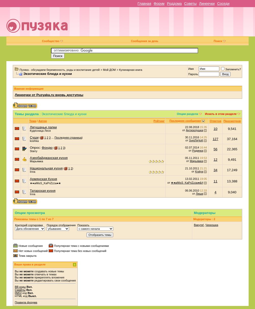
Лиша (199, 193)
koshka (34, 140)
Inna (32, 171)
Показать (83, 225)
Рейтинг (159, 121)
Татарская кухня (42, 191)
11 (216, 181)
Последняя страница (68, 137)
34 (216, 170)
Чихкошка (212, 224)
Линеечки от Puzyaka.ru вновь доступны (49, 95)
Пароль (193, 74)
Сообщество (52, 41)
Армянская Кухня (43, 179)
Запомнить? (231, 69)
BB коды (20, 286)
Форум (159, 4)
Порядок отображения (61, 225)
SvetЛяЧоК (196, 140)
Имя (191, 68)
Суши (34, 137)
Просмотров (232, 121)
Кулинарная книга (130, 69)
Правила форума (26, 302)
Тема (32, 121)
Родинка (197, 150)
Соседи (223, 4)
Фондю (47, 148)
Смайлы (20, 289)
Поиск (220, 41)
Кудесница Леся (40, 130)
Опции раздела (187, 113)
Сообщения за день (144, 41)
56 (216, 149)
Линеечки (207, 4)
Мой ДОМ (109, 69)
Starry (33, 151)
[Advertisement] (177, 23)
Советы (190, 4)
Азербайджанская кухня (49, 158)
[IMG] (18, 292)
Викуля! (199, 224)
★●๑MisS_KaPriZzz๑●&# (187, 182)
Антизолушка (194, 130)
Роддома (174, 4)
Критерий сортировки (29, 225)
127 (215, 139)
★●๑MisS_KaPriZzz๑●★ (45, 183)
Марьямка (36, 161)
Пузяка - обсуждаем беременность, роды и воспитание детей (60, 69)
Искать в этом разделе (221, 113)
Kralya (199, 171)
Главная (144, 4)
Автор (42, 121)
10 (216, 129)
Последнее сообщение (185, 120)
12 (216, 160)
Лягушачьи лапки (43, 127)
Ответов (215, 121)
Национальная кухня (46, 168)
